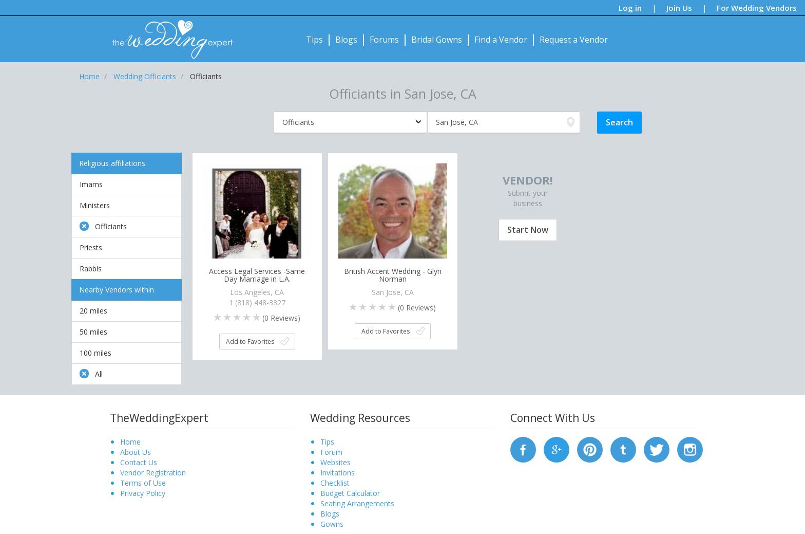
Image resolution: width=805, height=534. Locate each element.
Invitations (337, 472)
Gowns (331, 524)
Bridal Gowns (436, 39)
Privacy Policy (142, 493)
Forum (331, 452)
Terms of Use (143, 483)
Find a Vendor (500, 39)
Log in (630, 8)
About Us (135, 452)
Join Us (679, 8)
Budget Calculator (350, 493)
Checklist (335, 483)
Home (130, 442)
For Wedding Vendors (757, 8)
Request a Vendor (574, 39)
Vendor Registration (153, 472)
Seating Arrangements (357, 503)
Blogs (346, 39)
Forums (384, 39)
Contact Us (138, 462)
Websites (335, 462)
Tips (314, 39)
